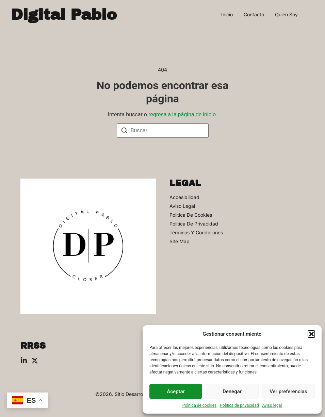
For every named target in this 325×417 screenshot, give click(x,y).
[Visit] (311, 15)
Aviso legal (272, 405)
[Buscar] (124, 131)
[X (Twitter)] (34, 360)
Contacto (254, 14)
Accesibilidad (184, 197)
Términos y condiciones (196, 232)
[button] (311, 334)
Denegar (232, 391)
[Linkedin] (23, 360)
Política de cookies (199, 405)
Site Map (179, 241)
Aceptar (176, 391)
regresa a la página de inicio (182, 114)
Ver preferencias (288, 391)
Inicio (227, 14)
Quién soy (286, 14)
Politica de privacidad (239, 405)
